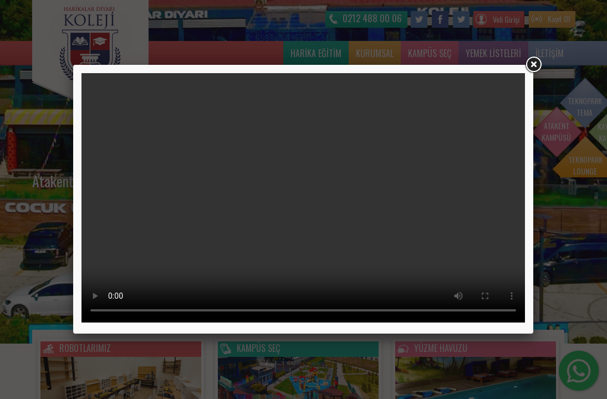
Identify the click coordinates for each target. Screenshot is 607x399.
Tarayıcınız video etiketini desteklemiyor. (303, 198)
